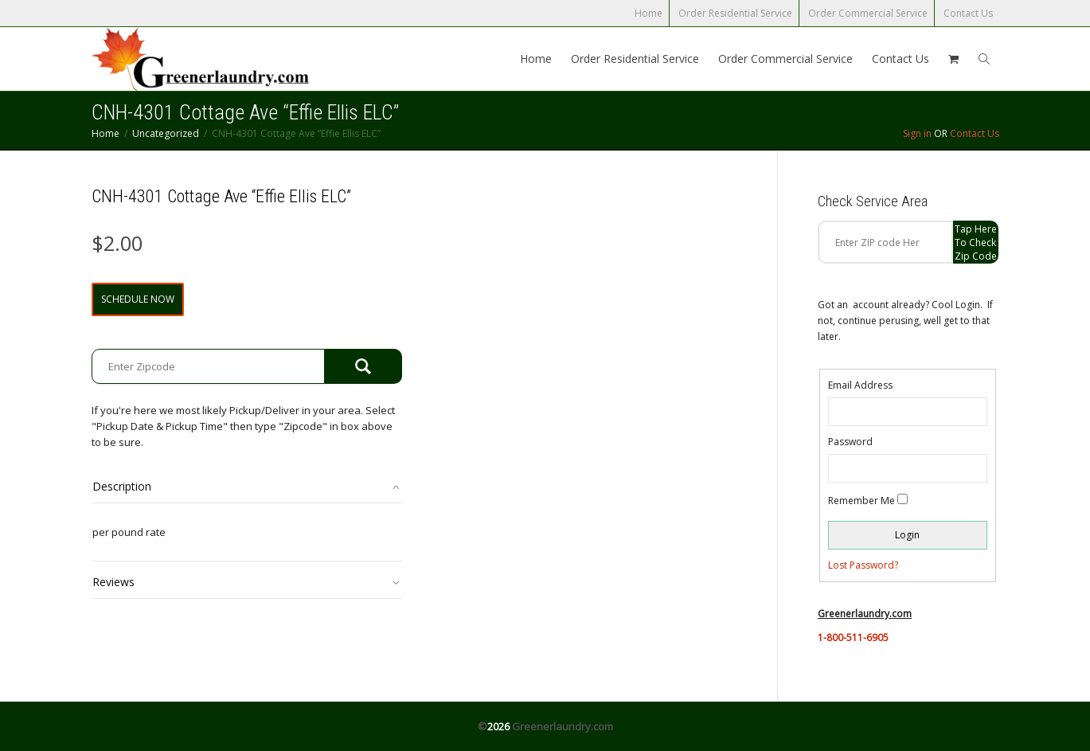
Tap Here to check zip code (976, 242)
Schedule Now (137, 299)
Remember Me (861, 500)
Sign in (917, 133)
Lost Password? (863, 565)
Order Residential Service (735, 13)
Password (850, 441)
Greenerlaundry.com (562, 726)
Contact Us (968, 13)
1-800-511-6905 (853, 637)
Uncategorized (165, 133)
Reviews (113, 581)
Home (648, 13)
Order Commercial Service (868, 13)
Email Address (860, 385)
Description (121, 486)
